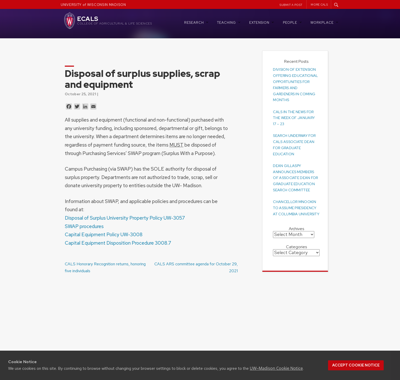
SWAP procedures (84, 226)
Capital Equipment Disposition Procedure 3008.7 (118, 243)
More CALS (319, 4)
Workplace (324, 22)
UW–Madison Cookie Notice (276, 368)
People (293, 22)
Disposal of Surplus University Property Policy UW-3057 (125, 218)
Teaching (229, 22)
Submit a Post (291, 5)
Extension (262, 22)
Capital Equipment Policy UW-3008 (104, 234)
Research (196, 22)
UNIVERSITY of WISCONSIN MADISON (93, 5)
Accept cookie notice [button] (356, 365)
